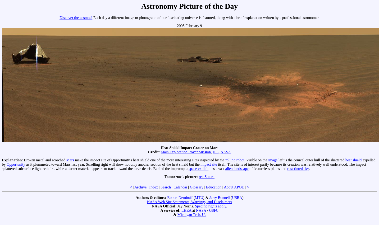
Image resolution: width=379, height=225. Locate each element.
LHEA (186, 210)
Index (153, 187)
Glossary (196, 187)
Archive (140, 187)
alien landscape (237, 169)
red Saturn (207, 177)
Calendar (180, 187)
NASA (225, 152)
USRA (237, 198)
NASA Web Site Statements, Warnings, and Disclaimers (189, 202)
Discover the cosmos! (75, 18)
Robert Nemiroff (180, 198)
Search (165, 187)
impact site (209, 164)
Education (213, 187)
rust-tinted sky (298, 169)
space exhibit (198, 169)
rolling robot (234, 160)
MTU (199, 198)
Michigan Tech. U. (191, 215)
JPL (216, 152)
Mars (70, 160)
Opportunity (16, 164)
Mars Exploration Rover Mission (186, 152)
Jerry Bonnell (219, 198)
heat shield (353, 160)
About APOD (234, 187)
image (273, 160)
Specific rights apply (210, 206)
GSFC (214, 210)
